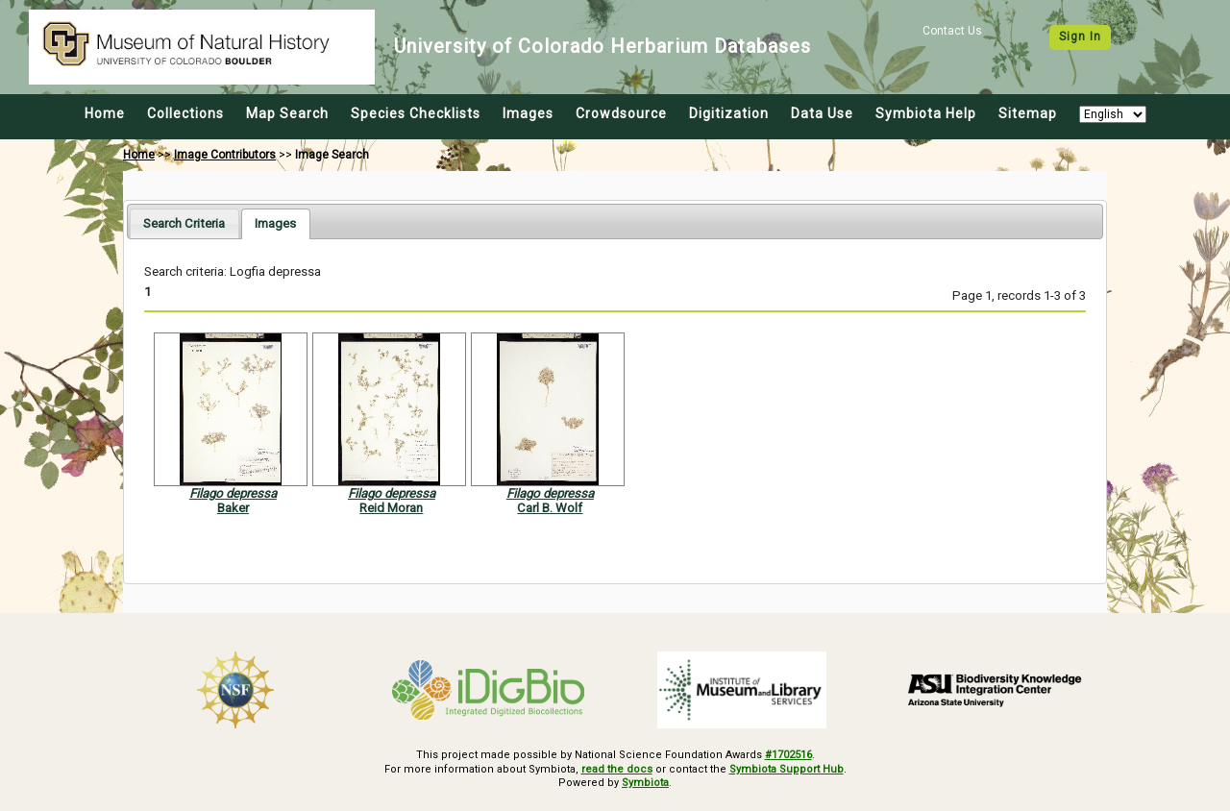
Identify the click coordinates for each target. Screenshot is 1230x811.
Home (105, 113)
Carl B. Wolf (549, 508)
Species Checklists (415, 113)
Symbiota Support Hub (786, 769)
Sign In (1080, 36)
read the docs (616, 769)
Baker (233, 508)
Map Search (287, 113)
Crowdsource (621, 113)
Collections (185, 113)
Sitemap (1027, 113)
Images (528, 113)
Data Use (822, 113)
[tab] (184, 223)
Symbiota (645, 782)
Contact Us (952, 30)
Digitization (729, 113)
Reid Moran (391, 508)
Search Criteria (184, 223)
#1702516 (788, 755)
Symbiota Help (925, 113)
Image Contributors (225, 154)
